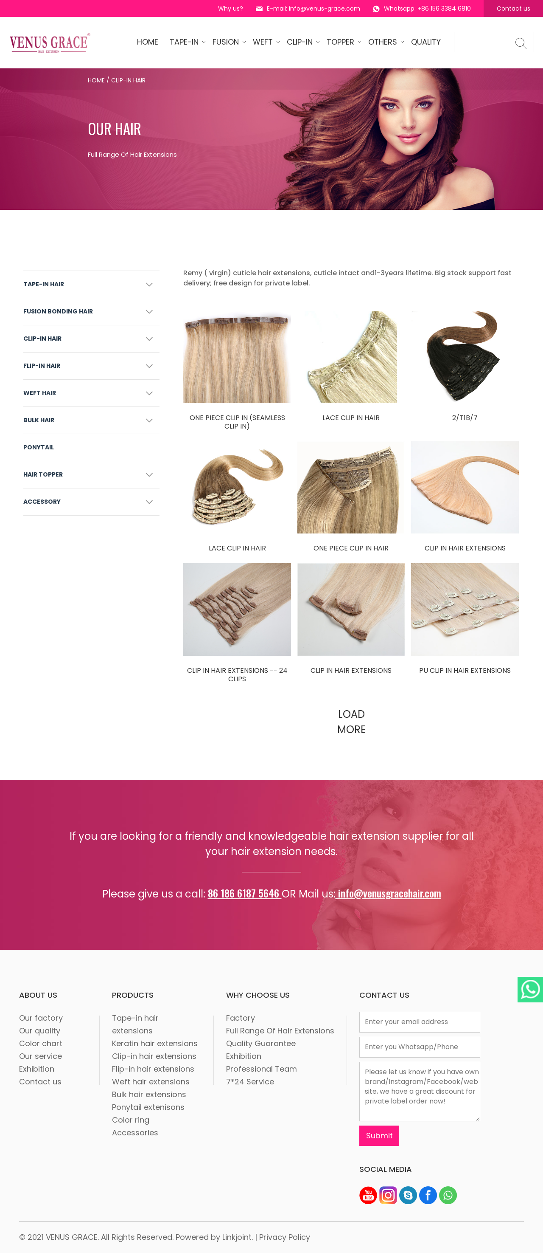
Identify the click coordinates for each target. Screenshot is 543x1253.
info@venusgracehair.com (388, 892)
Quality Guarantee (261, 1043)
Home (96, 80)
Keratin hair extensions (155, 1043)
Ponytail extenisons (148, 1107)
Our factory (41, 1018)
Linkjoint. (237, 1237)
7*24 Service (250, 1081)
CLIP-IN (301, 42)
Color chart (40, 1043)
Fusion (227, 42)
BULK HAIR (38, 420)
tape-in (185, 42)
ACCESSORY (42, 501)
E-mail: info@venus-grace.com (308, 8)
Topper (342, 42)
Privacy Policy (284, 1237)
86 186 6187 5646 (245, 892)
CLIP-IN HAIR (42, 338)
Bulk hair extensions (149, 1094)
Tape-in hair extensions (135, 1024)
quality (426, 42)
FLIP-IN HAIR (41, 365)
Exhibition (36, 1069)
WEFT (264, 42)
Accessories (135, 1132)
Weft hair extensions (151, 1081)
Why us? (230, 8)
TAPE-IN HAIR (43, 284)
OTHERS (384, 42)
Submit (379, 1135)
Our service (40, 1056)
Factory (240, 1018)
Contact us (513, 8)
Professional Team (261, 1069)
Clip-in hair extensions (154, 1056)
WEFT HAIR (39, 393)
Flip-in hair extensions (153, 1069)
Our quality (39, 1030)
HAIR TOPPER (43, 474)
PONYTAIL (38, 447)
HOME (147, 42)
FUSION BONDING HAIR (58, 311)
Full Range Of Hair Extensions (280, 1030)
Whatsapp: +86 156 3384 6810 (422, 8)
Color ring (130, 1120)
